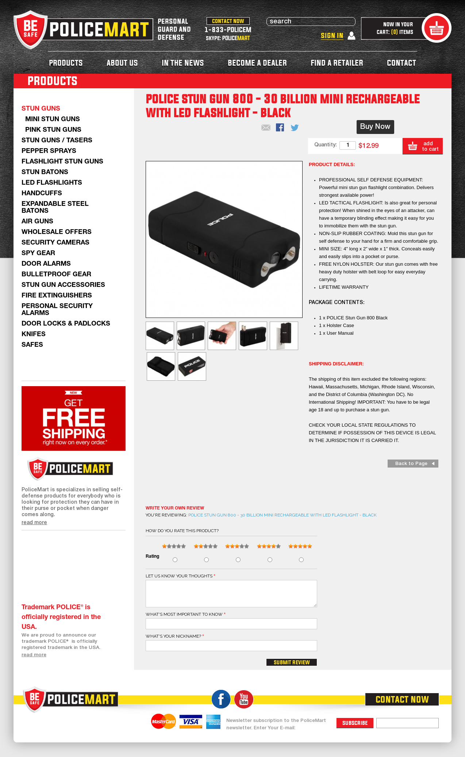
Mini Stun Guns (52, 119)
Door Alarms (46, 264)
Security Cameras (55, 243)
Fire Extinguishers (57, 296)
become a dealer (257, 62)
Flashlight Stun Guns (62, 162)
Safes (32, 345)
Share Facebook (280, 128)
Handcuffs (42, 194)
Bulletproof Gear (56, 275)
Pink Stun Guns (53, 130)
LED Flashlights (52, 183)
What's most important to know (184, 614)
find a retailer (337, 62)
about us (122, 62)
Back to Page (411, 464)
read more (34, 522)
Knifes (34, 334)
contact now (228, 21)
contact (401, 62)
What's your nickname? (173, 636)
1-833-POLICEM (227, 29)
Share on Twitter (295, 128)
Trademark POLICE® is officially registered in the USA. (61, 617)
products (66, 62)
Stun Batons (45, 172)
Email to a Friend (266, 128)
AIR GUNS (37, 222)
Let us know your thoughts (179, 576)
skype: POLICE (228, 38)
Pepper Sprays (49, 151)
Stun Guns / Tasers (57, 141)
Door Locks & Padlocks (66, 324)
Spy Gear (38, 253)
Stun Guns (41, 109)
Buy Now (375, 127)
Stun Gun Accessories (63, 285)
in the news (183, 62)
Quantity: (325, 145)
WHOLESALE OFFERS (57, 232)
